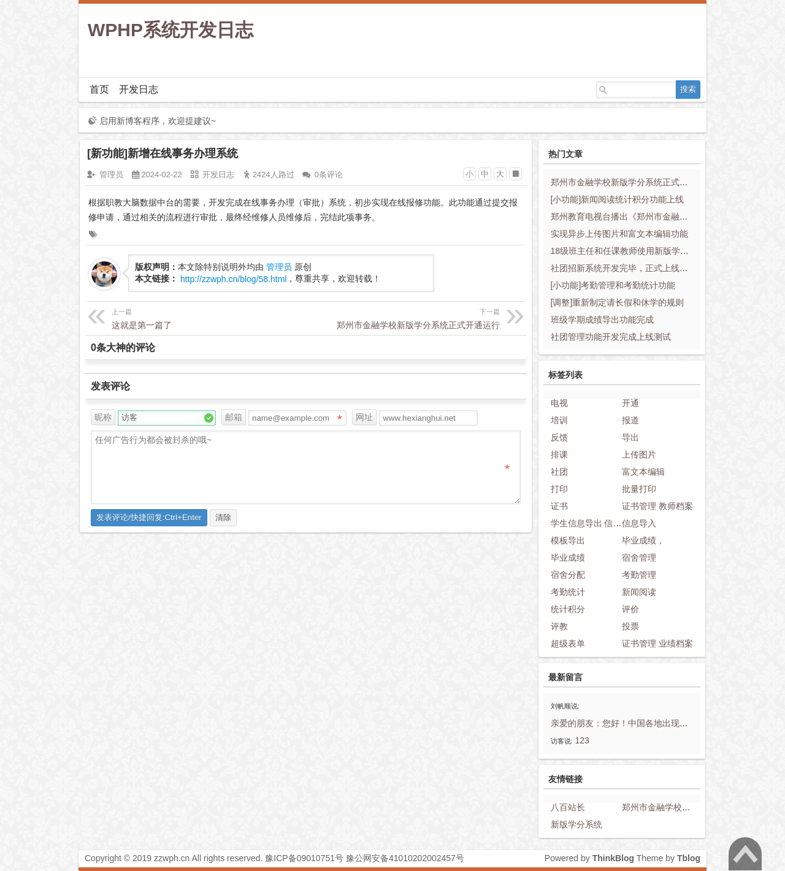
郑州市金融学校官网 (660, 807)
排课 (559, 454)
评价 (630, 609)
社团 (559, 472)
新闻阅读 (639, 592)
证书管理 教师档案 (657, 506)
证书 (559, 506)
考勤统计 (568, 592)
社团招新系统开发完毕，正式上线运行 (624, 268)
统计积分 (568, 609)
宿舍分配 (568, 575)
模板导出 (568, 540)
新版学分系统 (576, 824)
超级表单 (568, 643)
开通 (630, 403)
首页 (99, 89)
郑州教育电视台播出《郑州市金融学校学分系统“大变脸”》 (661, 216)
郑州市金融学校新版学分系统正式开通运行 (403, 317)
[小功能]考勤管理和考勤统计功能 (613, 285)
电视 (559, 403)
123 (582, 740)
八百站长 (568, 807)
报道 (630, 420)
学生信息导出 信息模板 (595, 523)
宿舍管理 (639, 557)
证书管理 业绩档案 (657, 643)
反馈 (559, 437)
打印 (559, 489)
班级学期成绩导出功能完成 (602, 319)
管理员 (111, 174)
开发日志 (138, 89)
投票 (630, 626)
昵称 (103, 417)
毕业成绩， (643, 540)
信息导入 (639, 523)
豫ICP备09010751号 (304, 858)
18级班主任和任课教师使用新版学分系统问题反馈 (646, 251)
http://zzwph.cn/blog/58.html (233, 279)
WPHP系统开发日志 (170, 30)
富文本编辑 (643, 472)
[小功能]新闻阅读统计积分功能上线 (617, 199)
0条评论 (329, 174)
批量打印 (639, 489)
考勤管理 (639, 575)
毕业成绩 (568, 557)
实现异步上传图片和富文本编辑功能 (619, 234)
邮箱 (233, 417)
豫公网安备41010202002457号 (405, 858)
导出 (630, 437)
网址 (364, 417)
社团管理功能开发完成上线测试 (611, 337)
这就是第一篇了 (208, 317)
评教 (559, 626)
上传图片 (639, 454)
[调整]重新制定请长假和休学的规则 (617, 302)
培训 (559, 420)
